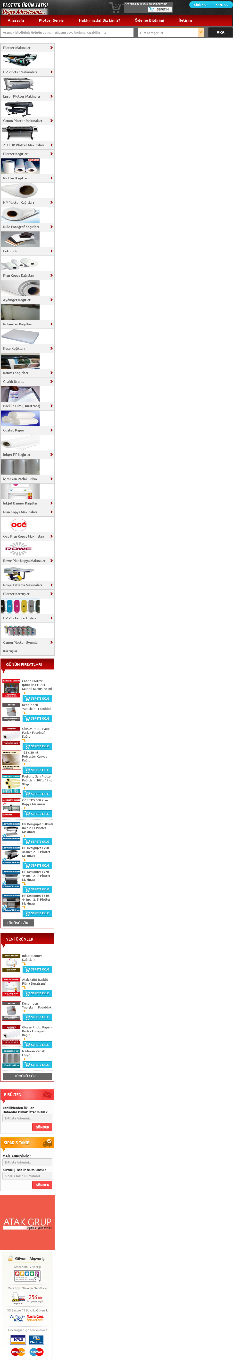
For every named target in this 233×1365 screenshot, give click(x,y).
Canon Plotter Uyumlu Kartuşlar (20, 647)
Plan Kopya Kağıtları (18, 275)
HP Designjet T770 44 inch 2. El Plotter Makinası (36, 875)
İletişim (185, 20)
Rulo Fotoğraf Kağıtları (21, 227)
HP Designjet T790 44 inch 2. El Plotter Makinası (36, 851)
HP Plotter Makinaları (20, 72)
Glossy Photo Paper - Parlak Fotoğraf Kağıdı (37, 732)
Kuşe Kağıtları (14, 348)
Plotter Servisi (51, 20)
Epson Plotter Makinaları (22, 96)
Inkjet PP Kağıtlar (17, 455)
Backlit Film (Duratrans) (21, 406)
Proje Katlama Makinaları (22, 585)
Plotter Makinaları (17, 48)
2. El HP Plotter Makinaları (23, 145)
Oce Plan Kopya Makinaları (23, 536)
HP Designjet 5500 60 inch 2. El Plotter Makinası (37, 828)
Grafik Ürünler (14, 382)
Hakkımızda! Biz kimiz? (99, 20)
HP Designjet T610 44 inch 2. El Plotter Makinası (36, 899)
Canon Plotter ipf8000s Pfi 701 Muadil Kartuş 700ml (37, 684)
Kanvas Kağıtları (15, 373)
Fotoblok (10, 251)
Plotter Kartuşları (17, 594)
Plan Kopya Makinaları (20, 512)
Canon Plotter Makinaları (22, 121)
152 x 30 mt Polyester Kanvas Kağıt (34, 756)
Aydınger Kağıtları (17, 300)
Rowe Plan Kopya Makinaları (25, 561)
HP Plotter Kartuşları (19, 618)
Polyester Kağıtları (17, 324)
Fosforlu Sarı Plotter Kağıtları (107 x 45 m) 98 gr (37, 780)
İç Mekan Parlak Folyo (20, 479)
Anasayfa (16, 20)
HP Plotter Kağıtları (18, 202)
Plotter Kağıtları (16, 154)
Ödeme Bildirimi (149, 20)
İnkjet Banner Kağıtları (20, 503)
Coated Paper (13, 430)
